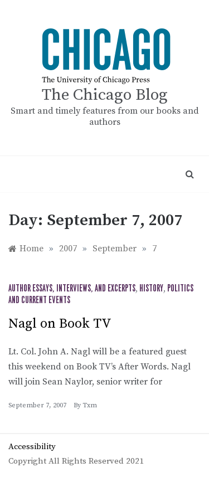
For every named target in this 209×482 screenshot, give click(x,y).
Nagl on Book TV (59, 323)
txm (89, 405)
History (151, 288)
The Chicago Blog (105, 95)
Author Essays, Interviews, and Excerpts (71, 288)
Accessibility (32, 446)
